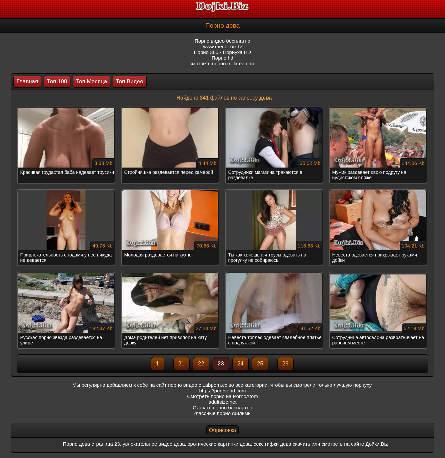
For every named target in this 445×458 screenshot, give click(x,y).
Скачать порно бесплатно (222, 407)
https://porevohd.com (222, 390)
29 (285, 363)
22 (201, 363)
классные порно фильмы (222, 413)
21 (181, 363)
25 (260, 363)
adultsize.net (222, 402)
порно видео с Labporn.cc (197, 385)
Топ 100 (57, 81)
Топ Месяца (91, 81)
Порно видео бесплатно (222, 41)
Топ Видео (129, 81)
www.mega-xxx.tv (222, 46)
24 (240, 363)
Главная (27, 81)
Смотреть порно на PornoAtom (222, 396)
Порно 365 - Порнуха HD (222, 52)
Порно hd (222, 58)
